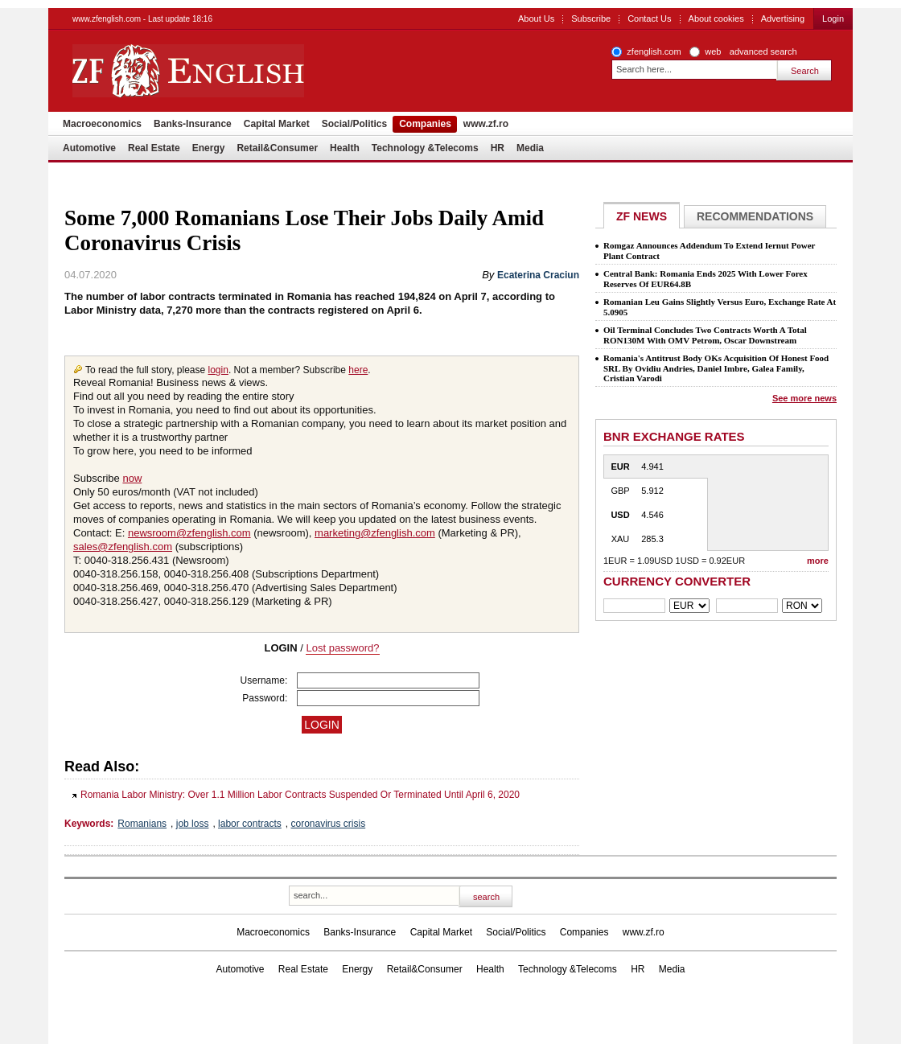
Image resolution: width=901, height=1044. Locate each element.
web (713, 51)
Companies (425, 123)
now (132, 478)
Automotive (89, 148)
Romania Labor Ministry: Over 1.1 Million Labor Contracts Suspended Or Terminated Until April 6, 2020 (300, 794)
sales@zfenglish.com (122, 546)
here (358, 370)
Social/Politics (354, 123)
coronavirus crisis (327, 823)
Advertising (782, 18)
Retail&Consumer (277, 148)
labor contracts (250, 823)
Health (345, 148)
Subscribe (591, 18)
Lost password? (342, 648)
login (218, 370)
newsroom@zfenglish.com (189, 533)
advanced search (763, 51)
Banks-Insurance (193, 123)
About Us (536, 18)
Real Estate (154, 148)
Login (833, 18)
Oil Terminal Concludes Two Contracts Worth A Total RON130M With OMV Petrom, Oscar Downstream (705, 335)
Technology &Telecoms (425, 148)
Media (530, 148)
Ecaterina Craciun (538, 275)
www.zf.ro (485, 123)
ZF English (245, 70)
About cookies (716, 18)
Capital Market (277, 123)
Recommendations (755, 216)
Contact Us (649, 18)
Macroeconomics (102, 123)
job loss (192, 823)
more (818, 560)
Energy (208, 148)
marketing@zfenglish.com (375, 533)
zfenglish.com (654, 51)
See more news (804, 398)
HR (497, 148)
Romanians (142, 823)
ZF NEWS (641, 216)
